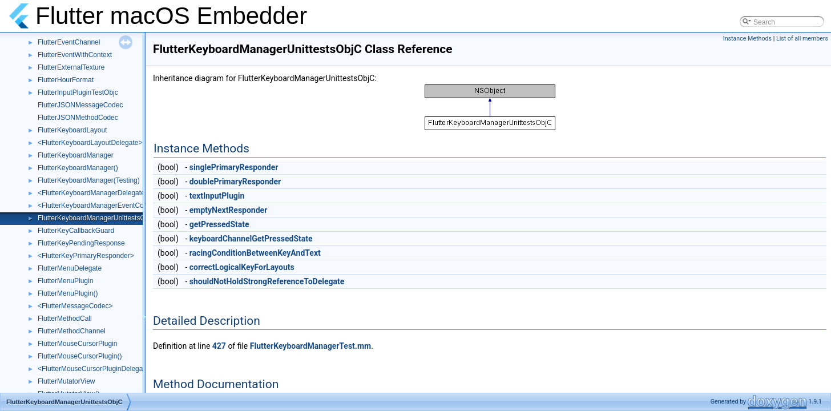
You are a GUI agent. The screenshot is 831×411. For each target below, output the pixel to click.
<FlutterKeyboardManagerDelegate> (93, 193)
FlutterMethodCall (65, 319)
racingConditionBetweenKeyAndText (255, 252)
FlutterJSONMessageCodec (80, 105)
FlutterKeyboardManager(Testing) (89, 180)
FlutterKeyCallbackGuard (76, 231)
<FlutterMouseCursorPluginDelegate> (95, 369)
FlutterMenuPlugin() (68, 293)
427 (219, 345)
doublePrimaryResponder (235, 181)
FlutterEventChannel (69, 42)
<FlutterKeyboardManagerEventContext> (100, 205)
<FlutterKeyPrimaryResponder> (86, 256)
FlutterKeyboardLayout (72, 130)
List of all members (802, 38)
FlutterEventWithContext (75, 55)
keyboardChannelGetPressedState (251, 238)
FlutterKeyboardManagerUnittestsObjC (97, 218)
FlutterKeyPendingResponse (81, 243)
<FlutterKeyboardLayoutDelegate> (90, 143)
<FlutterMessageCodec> (75, 306)
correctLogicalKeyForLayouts (242, 267)
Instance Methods (747, 38)
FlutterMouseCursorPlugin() (80, 356)
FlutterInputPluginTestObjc (78, 92)
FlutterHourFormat (66, 80)
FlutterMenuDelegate (70, 268)
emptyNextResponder (228, 210)
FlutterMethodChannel (72, 331)
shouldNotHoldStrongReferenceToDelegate (267, 281)
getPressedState (219, 224)
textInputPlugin (217, 195)
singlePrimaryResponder (234, 167)
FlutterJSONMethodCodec (78, 118)
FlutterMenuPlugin (65, 281)
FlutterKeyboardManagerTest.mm (310, 345)
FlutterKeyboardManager (76, 155)
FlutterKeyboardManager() (78, 168)
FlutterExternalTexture (71, 67)
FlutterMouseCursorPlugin (77, 344)
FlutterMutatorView (66, 381)
